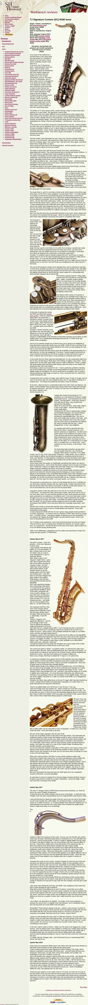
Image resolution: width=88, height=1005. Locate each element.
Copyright (2, 1004)
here (54, 215)
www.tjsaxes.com (39, 25)
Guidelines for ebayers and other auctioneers (58, 990)
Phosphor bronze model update (40, 40)
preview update (44, 36)
